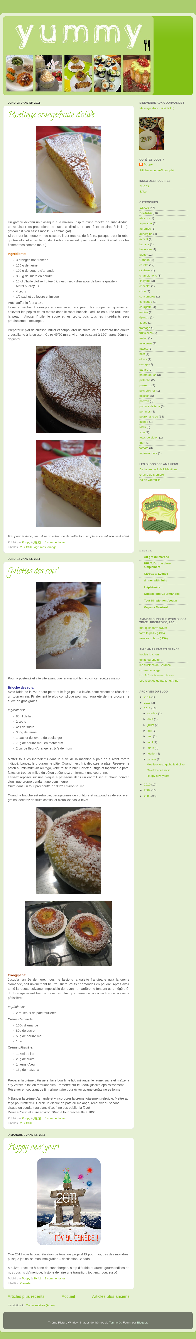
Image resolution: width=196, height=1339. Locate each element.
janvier (152, 759)
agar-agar (145, 223)
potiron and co (148, 416)
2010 (147, 784)
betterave (145, 249)
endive (143, 312)
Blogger (142, 1322)
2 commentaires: (56, 1278)
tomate (143, 448)
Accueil (68, 1296)
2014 (147, 697)
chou (142, 291)
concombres (147, 296)
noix (142, 354)
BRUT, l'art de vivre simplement (157, 565)
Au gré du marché (156, 557)
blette (143, 254)
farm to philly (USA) (152, 633)
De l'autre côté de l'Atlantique (158, 469)
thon (142, 442)
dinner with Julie (155, 580)
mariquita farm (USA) (153, 627)
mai (150, 736)
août (150, 719)
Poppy (148, 164)
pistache (144, 380)
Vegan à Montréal (156, 607)
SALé (143, 191)
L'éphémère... (153, 587)
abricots (144, 218)
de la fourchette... (150, 659)
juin (150, 730)
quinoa (143, 421)
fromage (144, 328)
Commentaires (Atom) (40, 1305)
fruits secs (146, 333)
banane (144, 244)
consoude (145, 301)
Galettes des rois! (33, 572)
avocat (143, 239)
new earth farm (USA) (153, 638)
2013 (147, 702)
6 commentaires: (56, 1118)
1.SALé (144, 207)
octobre (152, 713)
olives (143, 359)
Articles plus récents (26, 1296)
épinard (144, 317)
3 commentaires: (56, 542)
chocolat (144, 286)
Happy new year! (33, 1147)
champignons (148, 275)
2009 (147, 790)
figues (143, 322)
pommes (145, 411)
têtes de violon (148, 437)
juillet (151, 725)
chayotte (144, 280)
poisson (144, 395)
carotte (143, 265)
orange (52, 547)
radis (142, 427)
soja (142, 432)
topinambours (148, 453)
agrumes (40, 547)
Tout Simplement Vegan (160, 600)
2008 (147, 796)
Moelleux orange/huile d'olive (51, 115)
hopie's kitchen (149, 654)
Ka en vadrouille (150, 479)
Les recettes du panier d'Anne (158, 680)
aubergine (145, 233)
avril (150, 742)
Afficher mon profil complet (156, 170)
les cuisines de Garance (155, 665)
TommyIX (115, 1322)
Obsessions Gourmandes (162, 593)
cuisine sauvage (150, 670)
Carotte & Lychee (156, 573)
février (151, 753)
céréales (144, 270)
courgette (145, 307)
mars (151, 747)
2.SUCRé (26, 547)
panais (143, 369)
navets (143, 348)
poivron (144, 401)
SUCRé (144, 186)
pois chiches (147, 390)
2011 (147, 708)
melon (143, 338)
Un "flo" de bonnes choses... (157, 675)
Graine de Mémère (151, 474)
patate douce (147, 374)
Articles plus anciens (111, 1296)
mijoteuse (145, 343)
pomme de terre (149, 406)
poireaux (145, 385)
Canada (25, 1283)
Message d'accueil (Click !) (156, 108)
